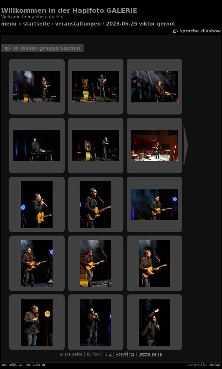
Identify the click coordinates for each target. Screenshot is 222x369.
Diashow (211, 30)
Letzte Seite (150, 354)
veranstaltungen (78, 24)
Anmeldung (12, 364)
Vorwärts (125, 354)
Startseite (36, 24)
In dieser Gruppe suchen (46, 48)
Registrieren (35, 364)
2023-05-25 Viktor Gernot (141, 24)
